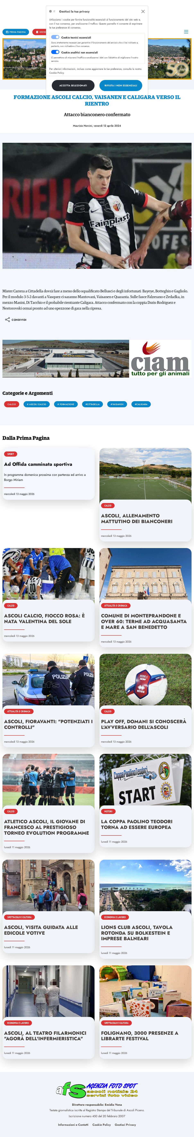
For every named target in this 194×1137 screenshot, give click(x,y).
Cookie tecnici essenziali (76, 37)
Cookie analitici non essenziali (79, 52)
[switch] (55, 52)
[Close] (143, 11)
